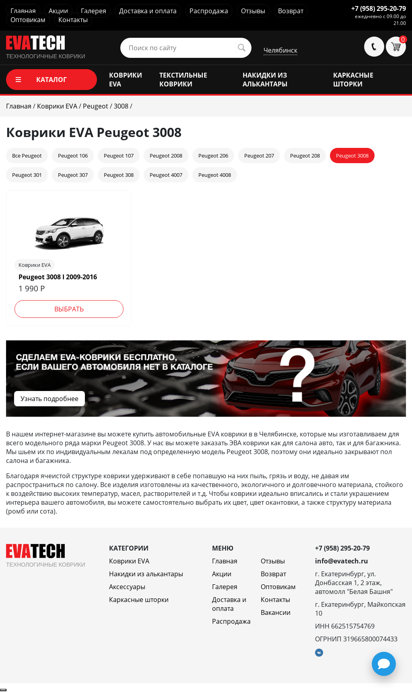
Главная (23, 10)
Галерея (93, 10)
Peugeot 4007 (166, 174)
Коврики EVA (129, 561)
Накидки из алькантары (146, 573)
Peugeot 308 (119, 174)
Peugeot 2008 (166, 155)
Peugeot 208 (305, 155)
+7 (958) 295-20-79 (378, 8)
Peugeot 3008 (352, 155)
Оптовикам (27, 19)
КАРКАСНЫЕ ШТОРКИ (353, 79)
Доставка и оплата (148, 10)
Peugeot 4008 (214, 174)
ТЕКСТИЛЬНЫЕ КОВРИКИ (183, 79)
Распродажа (209, 10)
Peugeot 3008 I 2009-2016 (58, 276)
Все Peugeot (27, 155)
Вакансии (275, 612)
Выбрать (69, 309)
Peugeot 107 (119, 155)
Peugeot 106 (73, 155)
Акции (58, 10)
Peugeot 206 (213, 155)
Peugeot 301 (27, 174)
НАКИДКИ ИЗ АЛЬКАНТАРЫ (265, 79)
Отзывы (253, 10)
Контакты (73, 19)
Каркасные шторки (139, 599)
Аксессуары (127, 586)
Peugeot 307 (73, 174)
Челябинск (280, 50)
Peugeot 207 (259, 155)
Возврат (290, 10)
